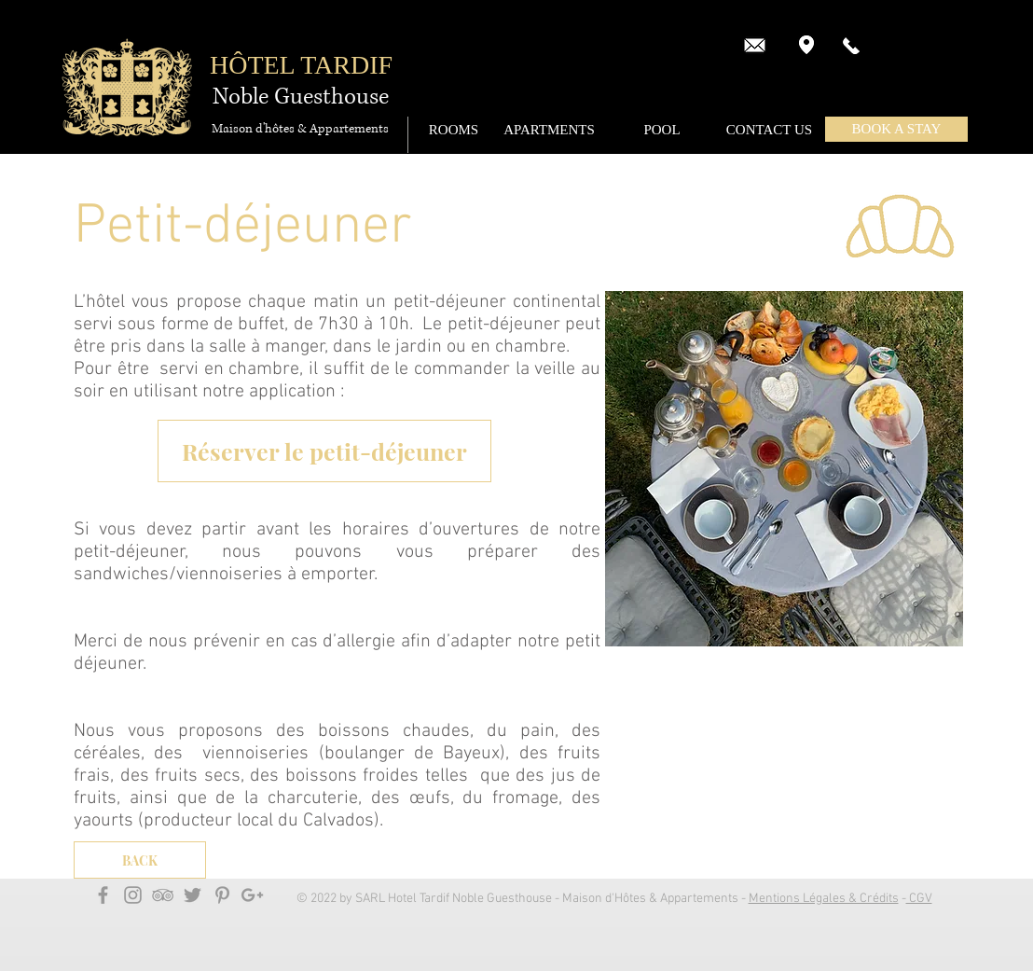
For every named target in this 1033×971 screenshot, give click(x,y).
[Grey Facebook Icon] (103, 895)
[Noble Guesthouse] (300, 97)
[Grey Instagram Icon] (133, 895)
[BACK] (140, 860)
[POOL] (662, 129)
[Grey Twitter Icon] (192, 895)
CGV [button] (919, 899)
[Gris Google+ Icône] (252, 895)
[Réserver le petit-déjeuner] (324, 451)
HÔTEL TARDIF (301, 64)
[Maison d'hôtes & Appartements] (300, 128)
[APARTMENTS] (549, 129)
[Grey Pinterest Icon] (222, 895)
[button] (896, 129)
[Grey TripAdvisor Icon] (162, 895)
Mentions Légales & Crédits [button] (824, 899)
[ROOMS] (453, 129)
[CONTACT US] (769, 129)
